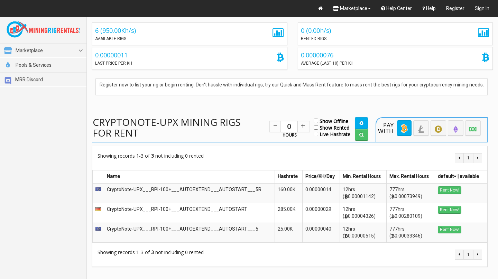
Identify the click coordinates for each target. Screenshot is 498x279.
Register (455, 8)
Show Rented (331, 127)
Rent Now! (449, 190)
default (447, 176)
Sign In (482, 8)
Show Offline (331, 121)
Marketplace (352, 8)
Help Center (396, 8)
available (469, 176)
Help (429, 8)
